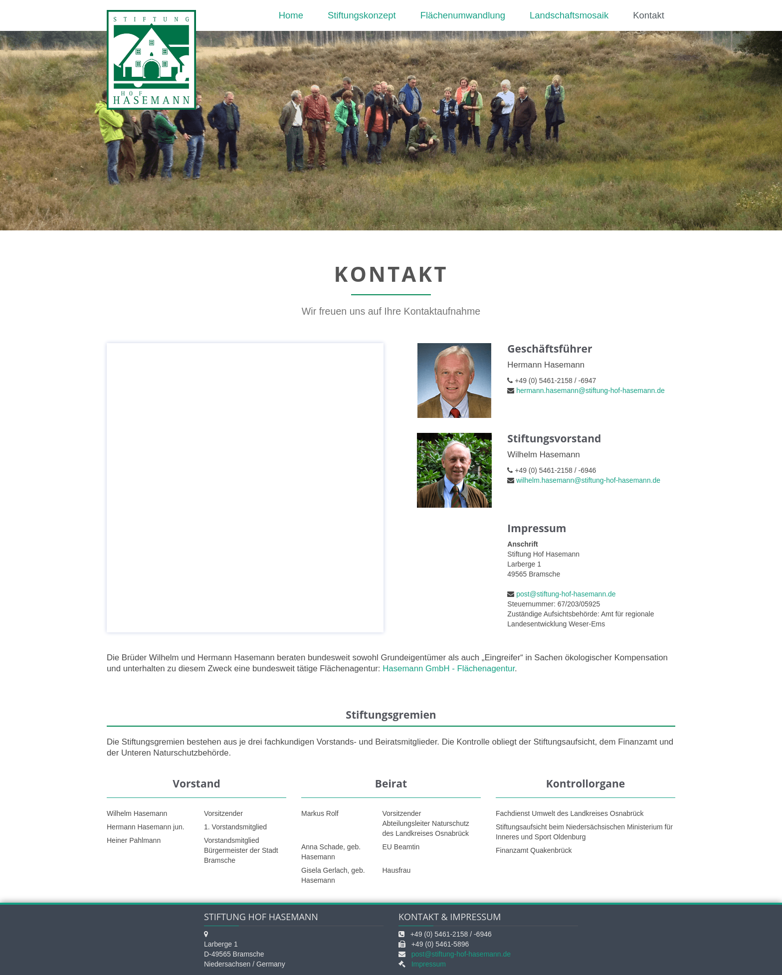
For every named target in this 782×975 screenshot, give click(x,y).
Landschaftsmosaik (569, 15)
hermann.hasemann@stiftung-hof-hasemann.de (590, 390)
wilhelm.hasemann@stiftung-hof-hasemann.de (588, 480)
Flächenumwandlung (462, 15)
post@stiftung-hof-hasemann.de (565, 594)
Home (291, 15)
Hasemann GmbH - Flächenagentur (449, 668)
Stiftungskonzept (362, 15)
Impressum (428, 964)
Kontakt (648, 15)
